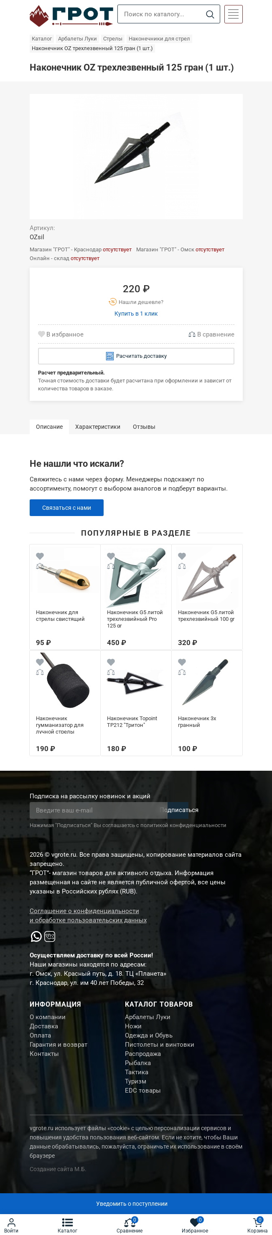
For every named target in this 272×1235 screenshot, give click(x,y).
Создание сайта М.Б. (58, 1180)
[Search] (210, 14)
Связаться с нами (68, 507)
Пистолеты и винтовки (159, 1049)
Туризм (135, 1091)
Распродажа (143, 1059)
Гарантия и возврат (58, 1049)
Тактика (136, 1080)
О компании (48, 1018)
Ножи (133, 1028)
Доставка (44, 1028)
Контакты (44, 1059)
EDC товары (143, 1101)
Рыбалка (138, 1070)
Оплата (40, 1039)
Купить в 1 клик (136, 313)
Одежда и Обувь (149, 1039)
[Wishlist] (40, 557)
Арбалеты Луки (147, 1018)
